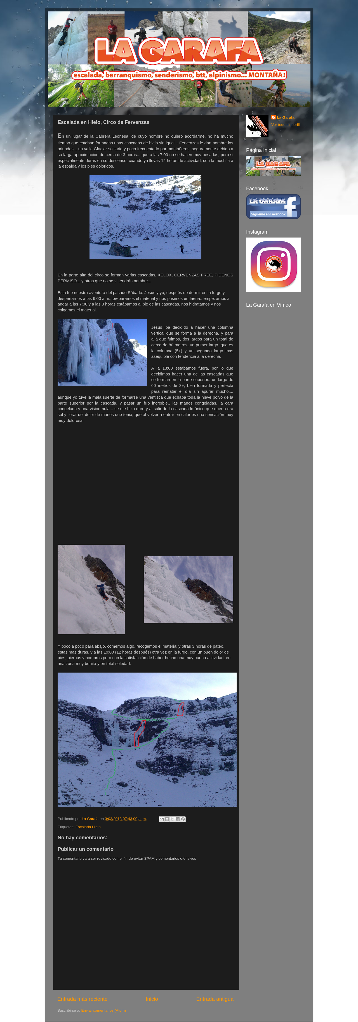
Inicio (152, 999)
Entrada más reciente (82, 999)
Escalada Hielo (88, 827)
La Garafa (285, 117)
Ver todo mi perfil (285, 125)
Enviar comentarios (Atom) (103, 1010)
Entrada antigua (215, 999)
